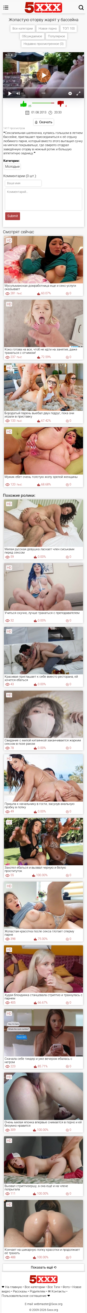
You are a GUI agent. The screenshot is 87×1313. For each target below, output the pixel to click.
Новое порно (48, 28)
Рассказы (20, 1291)
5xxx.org (52, 1310)
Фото (66, 1287)
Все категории (23, 28)
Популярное (56, 36)
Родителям (37, 1291)
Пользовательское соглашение (24, 1296)
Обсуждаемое (32, 36)
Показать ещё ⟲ (43, 1267)
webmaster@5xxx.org (48, 1304)
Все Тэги (54, 1287)
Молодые (12, 167)
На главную (13, 1287)
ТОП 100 (69, 28)
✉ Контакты (57, 1291)
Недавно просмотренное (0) (44, 44)
